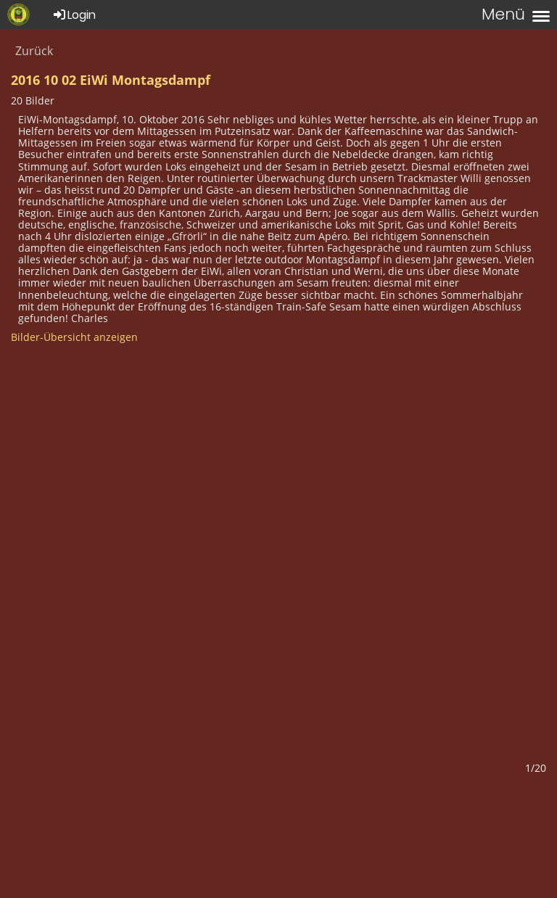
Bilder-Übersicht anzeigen (74, 337)
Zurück (34, 51)
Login (73, 15)
